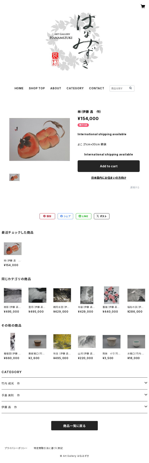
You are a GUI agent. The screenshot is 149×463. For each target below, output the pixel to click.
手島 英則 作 (11, 395)
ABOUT (55, 88)
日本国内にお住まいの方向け (108, 177)
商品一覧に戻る (74, 426)
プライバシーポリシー (16, 448)
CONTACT (96, 88)
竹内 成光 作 (11, 383)
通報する (135, 187)
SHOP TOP (37, 88)
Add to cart (109, 166)
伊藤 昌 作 (9, 407)
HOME (19, 88)
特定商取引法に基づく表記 (48, 448)
